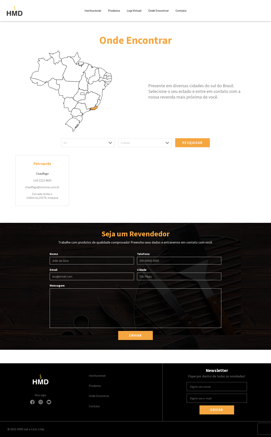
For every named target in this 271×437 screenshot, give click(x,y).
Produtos (114, 10)
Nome (92, 258)
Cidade (179, 274)
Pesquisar (192, 142)
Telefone (179, 258)
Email (92, 274)
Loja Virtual (134, 10)
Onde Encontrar (158, 10)
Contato (181, 10)
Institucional (92, 10)
